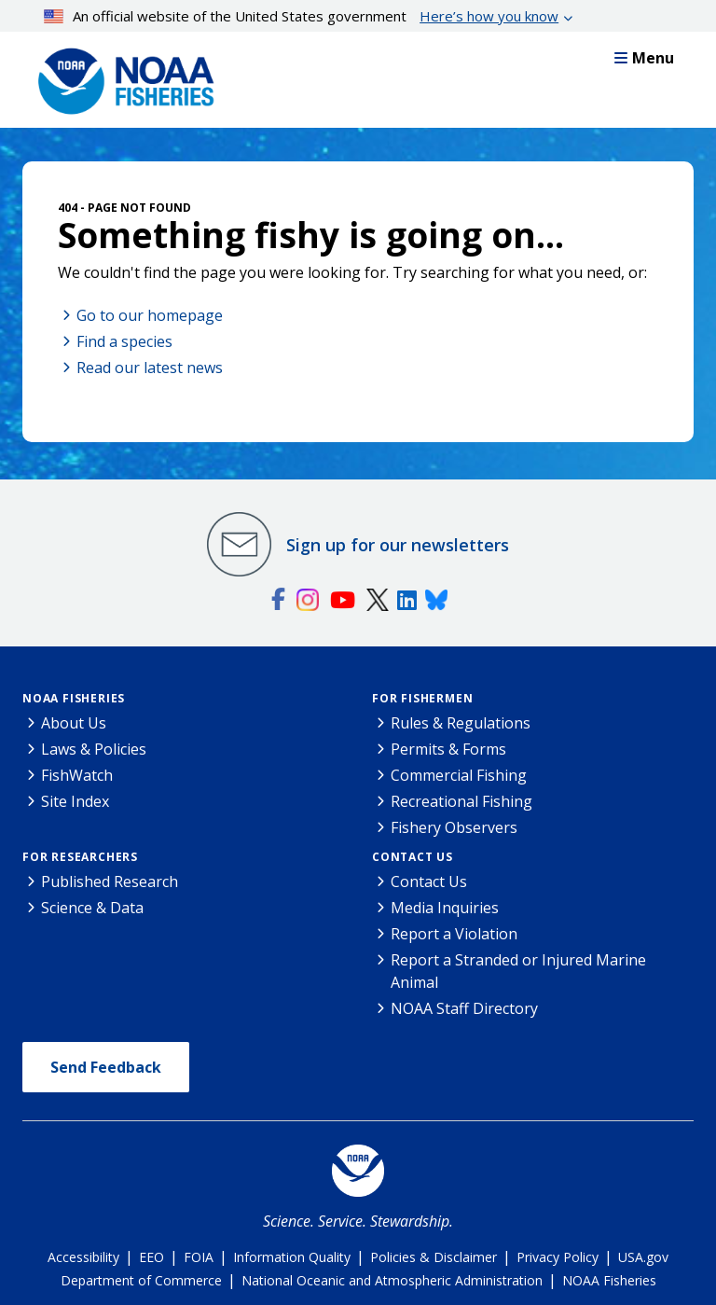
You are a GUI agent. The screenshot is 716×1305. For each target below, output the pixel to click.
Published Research (109, 881)
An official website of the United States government (301, 16)
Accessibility (83, 1257)
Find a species (124, 341)
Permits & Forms (448, 749)
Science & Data (92, 907)
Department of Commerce (141, 1280)
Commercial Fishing (459, 775)
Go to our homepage (149, 315)
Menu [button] (644, 58)
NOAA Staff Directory (464, 1008)
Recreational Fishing (461, 801)
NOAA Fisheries (73, 698)
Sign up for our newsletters (397, 545)
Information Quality (292, 1257)
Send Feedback (105, 1067)
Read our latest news (149, 367)
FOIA (198, 1257)
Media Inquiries (445, 907)
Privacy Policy (557, 1257)
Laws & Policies (93, 749)
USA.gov (643, 1257)
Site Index (75, 801)
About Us (73, 723)
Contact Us (412, 857)
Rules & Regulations (460, 723)
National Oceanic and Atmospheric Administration (392, 1280)
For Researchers (80, 857)
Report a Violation (454, 933)
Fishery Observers (454, 827)
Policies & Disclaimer (433, 1257)
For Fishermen (422, 698)
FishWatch (77, 775)
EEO (151, 1257)
